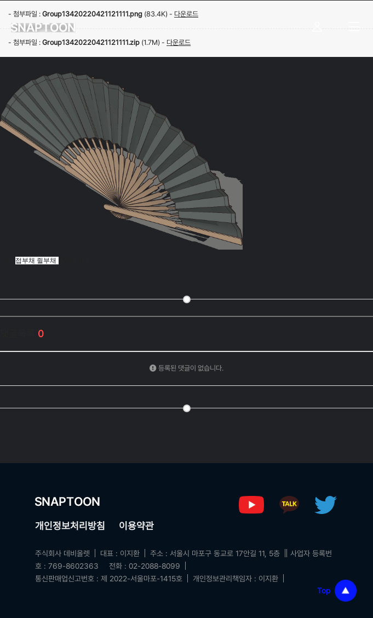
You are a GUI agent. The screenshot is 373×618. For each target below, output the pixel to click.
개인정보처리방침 (70, 526)
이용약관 (136, 526)
